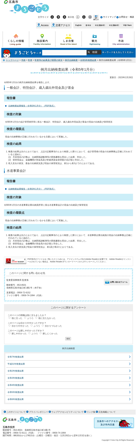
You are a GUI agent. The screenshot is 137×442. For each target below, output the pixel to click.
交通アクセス (63, 25)
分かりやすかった (20, 326)
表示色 (71, 17)
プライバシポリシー (38, 412)
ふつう (30, 318)
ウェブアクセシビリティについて (67, 412)
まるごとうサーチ (22, 53)
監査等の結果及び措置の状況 (48, 60)
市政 (23, 60)
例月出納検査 (71, 60)
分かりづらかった (53, 326)
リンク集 (91, 412)
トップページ (12, 60)
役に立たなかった (47, 318)
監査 (30, 60)
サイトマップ (109, 17)
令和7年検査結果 (15, 357)
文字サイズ (43, 17)
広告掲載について (107, 412)
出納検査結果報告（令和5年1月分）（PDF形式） (32, 106)
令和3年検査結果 (15, 378)
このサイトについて (16, 412)
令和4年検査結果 (15, 385)
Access (45, 25)
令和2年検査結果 (15, 371)
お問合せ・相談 (126, 17)
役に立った (17, 318)
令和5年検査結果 (88, 60)
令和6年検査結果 (15, 399)
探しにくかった (50, 333)
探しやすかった (19, 333)
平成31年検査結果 (16, 364)
